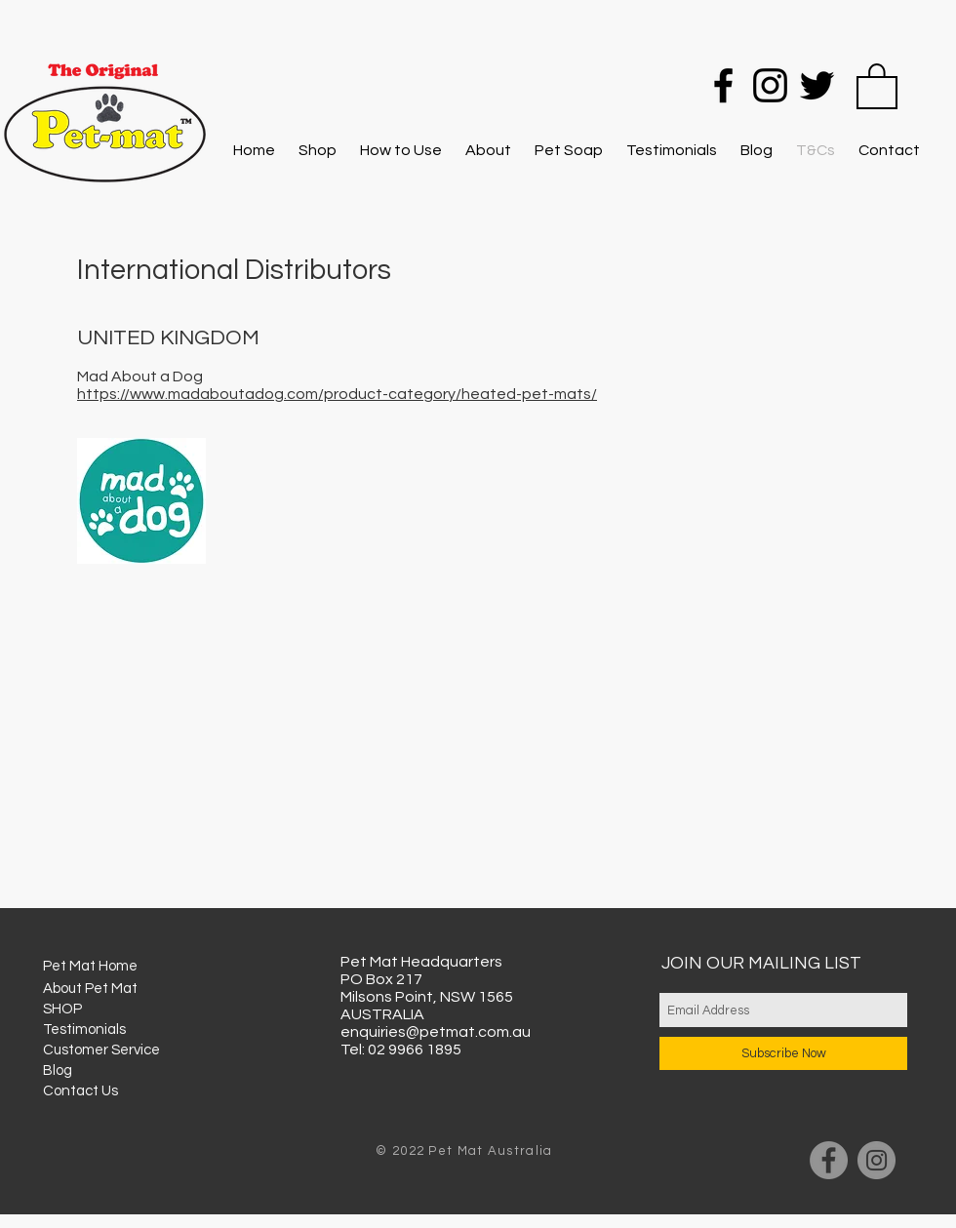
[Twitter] (817, 85)
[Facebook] (723, 85)
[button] (876, 84)
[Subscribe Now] (783, 1053)
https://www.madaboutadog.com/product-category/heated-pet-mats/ (337, 394)
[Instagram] (770, 85)
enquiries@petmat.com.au (435, 1032)
